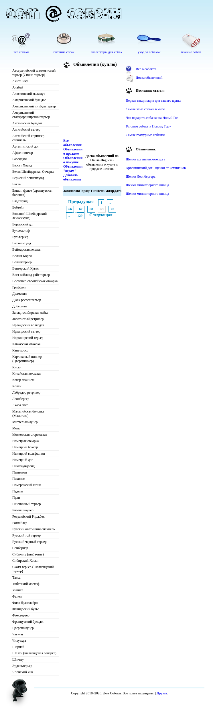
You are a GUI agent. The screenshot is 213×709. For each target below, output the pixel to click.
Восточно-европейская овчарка (35, 281)
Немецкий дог (22, 460)
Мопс (16, 428)
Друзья (162, 693)
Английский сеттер (26, 129)
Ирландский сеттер (26, 331)
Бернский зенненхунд (28, 178)
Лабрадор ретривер (26, 392)
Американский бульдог (29, 100)
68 (91, 209)
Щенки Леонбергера (140, 176)
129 (79, 216)
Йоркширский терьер (28, 338)
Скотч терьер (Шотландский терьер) (33, 569)
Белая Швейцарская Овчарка (33, 172)
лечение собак (190, 52)
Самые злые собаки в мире (145, 109)
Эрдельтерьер (22, 666)
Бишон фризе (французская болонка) (32, 192)
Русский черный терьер (29, 542)
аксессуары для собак (106, 52)
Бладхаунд (19, 201)
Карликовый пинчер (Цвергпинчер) (27, 359)
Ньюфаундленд (23, 466)
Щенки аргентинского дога (145, 159)
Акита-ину (20, 81)
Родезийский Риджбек (28, 516)
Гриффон (19, 287)
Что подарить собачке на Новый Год (152, 118)
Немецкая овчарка (25, 441)
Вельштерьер (21, 262)
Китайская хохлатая (26, 374)
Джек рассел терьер (26, 300)
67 (80, 209)
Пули (16, 498)
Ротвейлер (19, 523)
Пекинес (18, 479)
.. (110, 203)
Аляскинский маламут (28, 94)
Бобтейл (18, 207)
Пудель (17, 491)
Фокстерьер (20, 615)
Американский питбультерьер (34, 106)
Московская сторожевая (29, 435)
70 (112, 209)
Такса (16, 578)
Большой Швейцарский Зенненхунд (29, 216)
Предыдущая (81, 201)
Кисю (16, 367)
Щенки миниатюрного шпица (147, 185)
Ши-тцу (18, 659)
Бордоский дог (23, 224)
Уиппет (17, 590)
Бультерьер (20, 237)
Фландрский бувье (25, 609)
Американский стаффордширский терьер (31, 115)
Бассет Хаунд (22, 165)
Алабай (17, 87)
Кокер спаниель (23, 380)
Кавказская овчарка (26, 344)
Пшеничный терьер (26, 504)
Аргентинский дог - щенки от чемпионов (156, 168)
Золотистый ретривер (28, 319)
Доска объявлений (149, 78)
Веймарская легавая (26, 250)
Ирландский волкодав (28, 325)
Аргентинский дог (25, 146)
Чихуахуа (19, 641)
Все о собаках (146, 69)
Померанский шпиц (26, 485)
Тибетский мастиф (26, 584)
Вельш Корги (22, 256)
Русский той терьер (26, 535)
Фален (17, 596)
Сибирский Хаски (25, 561)
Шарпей (18, 647)
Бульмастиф (21, 231)
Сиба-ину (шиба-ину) (28, 554)
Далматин (19, 294)
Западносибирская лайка (30, 313)
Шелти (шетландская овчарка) (34, 653)
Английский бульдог (27, 123)
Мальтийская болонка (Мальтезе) (28, 413)
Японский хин (22, 672)
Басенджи (19, 159)
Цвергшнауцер (23, 628)
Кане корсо (20, 350)
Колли (16, 386)
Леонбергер (20, 399)
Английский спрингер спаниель (28, 138)
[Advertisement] (92, 104)
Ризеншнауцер (22, 510)
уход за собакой (149, 52)
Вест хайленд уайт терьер (31, 275)
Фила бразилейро (25, 603)
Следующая (101, 215)
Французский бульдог (28, 622)
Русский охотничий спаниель (33, 529)
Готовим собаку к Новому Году (148, 126)
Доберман (19, 306)
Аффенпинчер (22, 153)
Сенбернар (20, 548)
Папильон (19, 472)
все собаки (21, 52)
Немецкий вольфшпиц (28, 453)
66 (70, 209)
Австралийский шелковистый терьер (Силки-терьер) (34, 72)
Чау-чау (17, 634)
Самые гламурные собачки (145, 135)
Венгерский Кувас (25, 268)
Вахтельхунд (21, 243)
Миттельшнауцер (25, 422)
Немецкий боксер (25, 447)
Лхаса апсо (20, 405)
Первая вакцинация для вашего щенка (153, 101)
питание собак (64, 52)
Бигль (16, 184)
